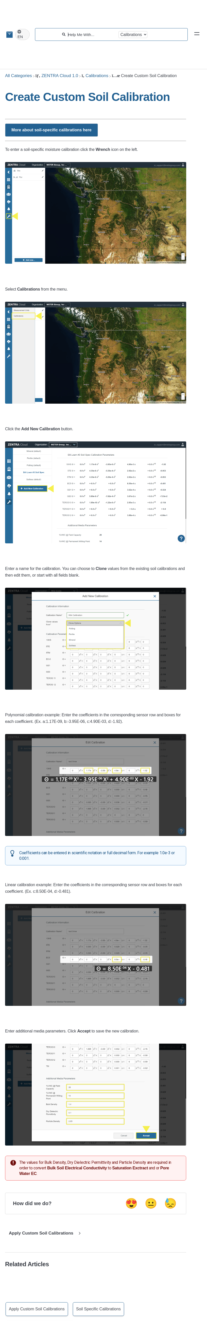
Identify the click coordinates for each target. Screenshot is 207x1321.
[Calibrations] (95, 75)
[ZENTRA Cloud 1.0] (57, 75)
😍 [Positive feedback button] (131, 1203)
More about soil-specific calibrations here (51, 130)
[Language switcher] (22, 34)
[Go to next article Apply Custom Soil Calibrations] (43, 1233)
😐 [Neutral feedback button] (151, 1203)
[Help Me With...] (91, 34)
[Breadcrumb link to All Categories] (18, 75)
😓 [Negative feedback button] (170, 1203)
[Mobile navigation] (196, 34)
